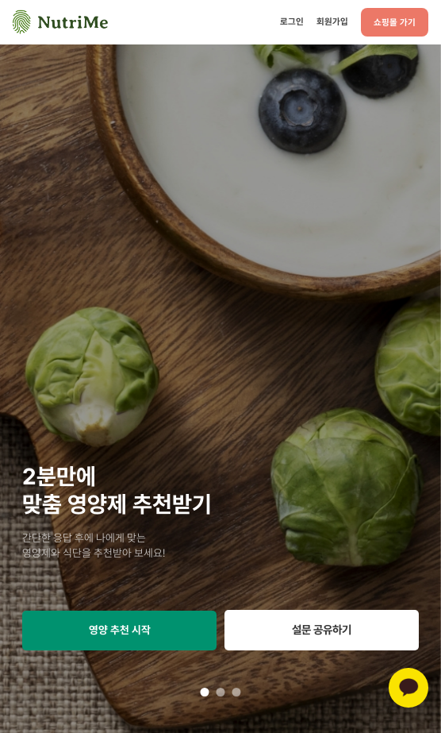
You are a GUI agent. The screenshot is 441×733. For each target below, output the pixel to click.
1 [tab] (204, 692)
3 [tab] (236, 692)
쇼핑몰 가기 (395, 22)
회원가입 (332, 21)
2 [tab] (220, 692)
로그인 (292, 21)
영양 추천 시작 (120, 629)
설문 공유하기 (321, 629)
